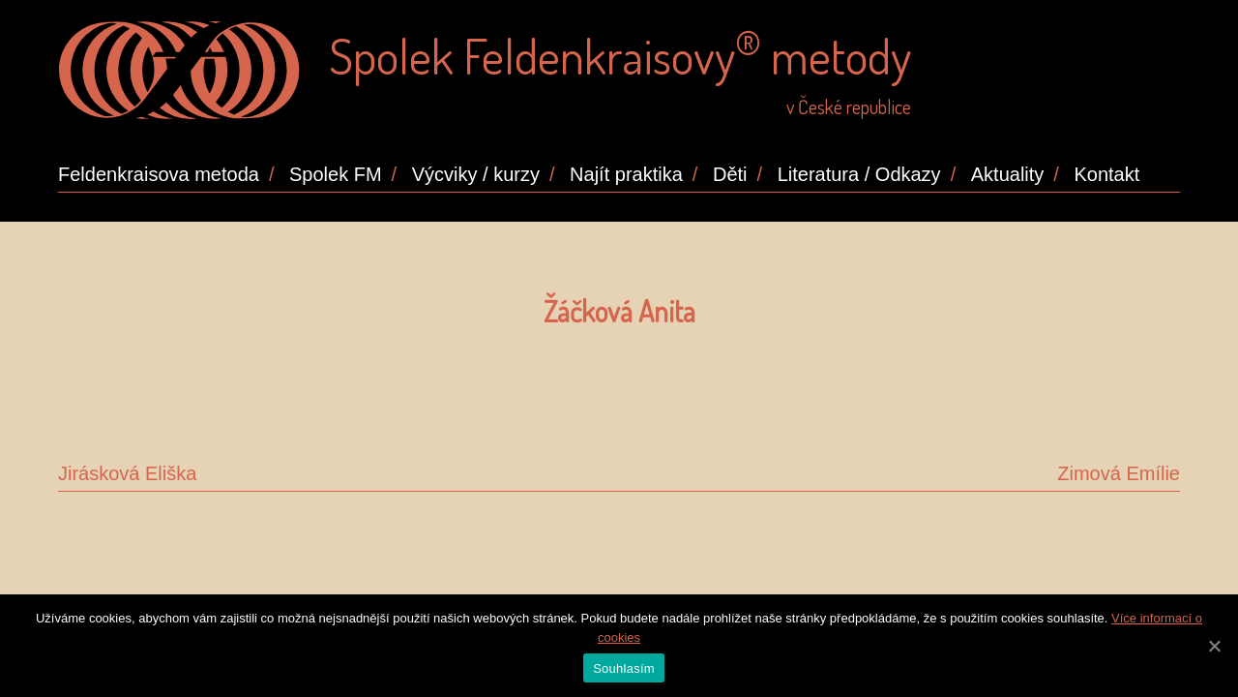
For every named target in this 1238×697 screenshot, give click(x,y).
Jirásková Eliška (127, 473)
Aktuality (1008, 174)
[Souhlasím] (1213, 645)
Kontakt (1106, 174)
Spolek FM (335, 174)
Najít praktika (626, 174)
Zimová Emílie (1118, 473)
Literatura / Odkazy (859, 174)
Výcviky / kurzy (476, 174)
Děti (730, 174)
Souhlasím (624, 668)
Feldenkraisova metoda (158, 174)
